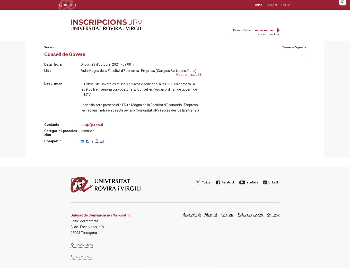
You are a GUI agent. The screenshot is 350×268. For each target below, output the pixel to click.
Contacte (273, 214)
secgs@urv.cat (92, 125)
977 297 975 (83, 257)
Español (272, 5)
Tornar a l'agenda (294, 47)
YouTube (252, 182)
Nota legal (227, 214)
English (285, 5)
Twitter (206, 182)
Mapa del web (192, 214)
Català (258, 5)
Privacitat (210, 214)
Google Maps (84, 245)
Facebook (228, 182)
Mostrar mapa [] (189, 75)
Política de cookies (250, 214)
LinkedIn (274, 182)
